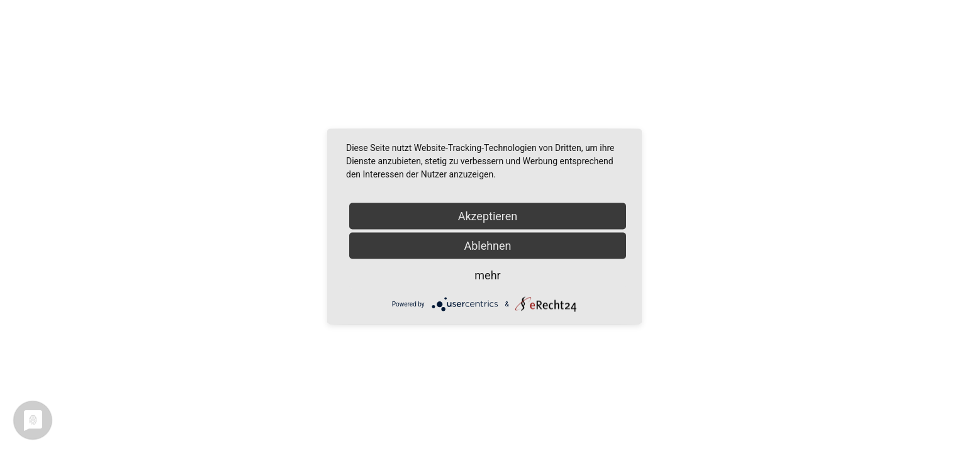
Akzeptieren (488, 216)
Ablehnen (487, 245)
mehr (487, 275)
